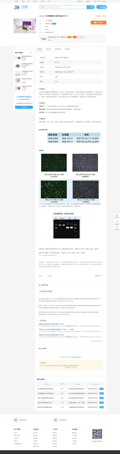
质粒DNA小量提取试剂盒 (45, 407)
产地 (40, 26)
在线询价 (98, 22)
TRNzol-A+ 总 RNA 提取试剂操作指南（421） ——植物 (56, 329)
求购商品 (55, 432)
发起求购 (24, 107)
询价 (101, 389)
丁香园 (22, 1)
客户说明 (74, 438)
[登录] (69, 367)
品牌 (40, 23)
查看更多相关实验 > (97, 341)
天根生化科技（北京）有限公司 (57, 37)
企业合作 (74, 443)
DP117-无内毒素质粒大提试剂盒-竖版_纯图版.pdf (54, 365)
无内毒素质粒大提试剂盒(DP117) (47, 389)
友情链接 (35, 438)
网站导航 (35, 443)
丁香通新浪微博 (17, 443)
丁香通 (16, 1)
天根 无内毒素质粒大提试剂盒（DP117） (50, 398)
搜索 (90, 7)
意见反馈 (23, 420)
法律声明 (35, 441)
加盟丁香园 (36, 446)
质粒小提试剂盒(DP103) (45, 402)
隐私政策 (55, 446)
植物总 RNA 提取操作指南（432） (52, 335)
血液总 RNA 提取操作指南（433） (52, 324)
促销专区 (55, 441)
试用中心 (16, 441)
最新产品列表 (17, 435)
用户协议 (55, 443)
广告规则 (74, 441)
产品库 (15, 432)
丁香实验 (16, 438)
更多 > (31, 52)
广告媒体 (74, 435)
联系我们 (35, 435)
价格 (40, 20)
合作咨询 (63, 420)
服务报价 (74, 432)
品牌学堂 (55, 438)
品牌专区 (55, 435)
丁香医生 (42, 1)
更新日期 (41, 32)
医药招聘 (35, 1)
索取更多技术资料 (76, 357)
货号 (40, 29)
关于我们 (35, 432)
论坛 (28, 1)
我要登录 (80, 1)
